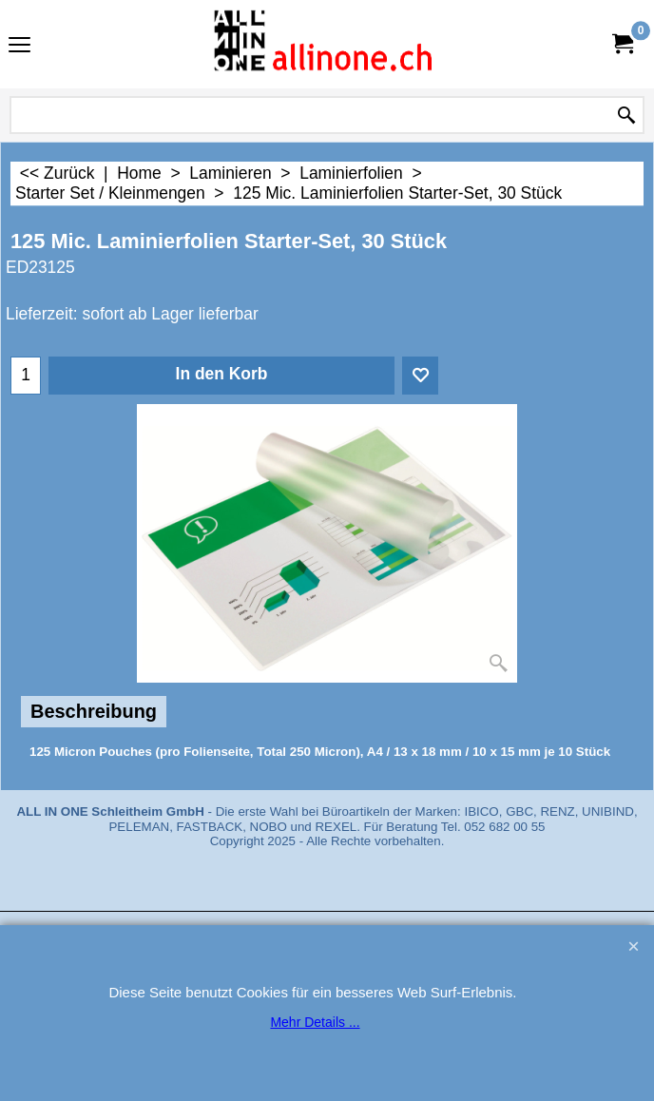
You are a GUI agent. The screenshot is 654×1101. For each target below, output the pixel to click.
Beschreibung (93, 711)
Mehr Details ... (314, 1022)
